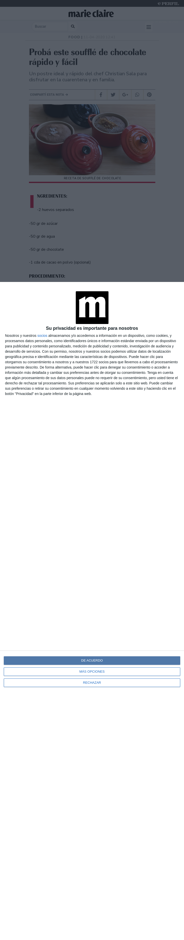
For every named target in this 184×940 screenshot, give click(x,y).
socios (42, 335)
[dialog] (92, 611)
